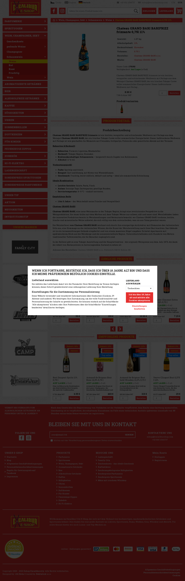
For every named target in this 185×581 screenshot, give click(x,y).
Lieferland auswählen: (133, 282)
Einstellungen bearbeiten (139, 307)
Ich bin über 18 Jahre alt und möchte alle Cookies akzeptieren (139, 297)
